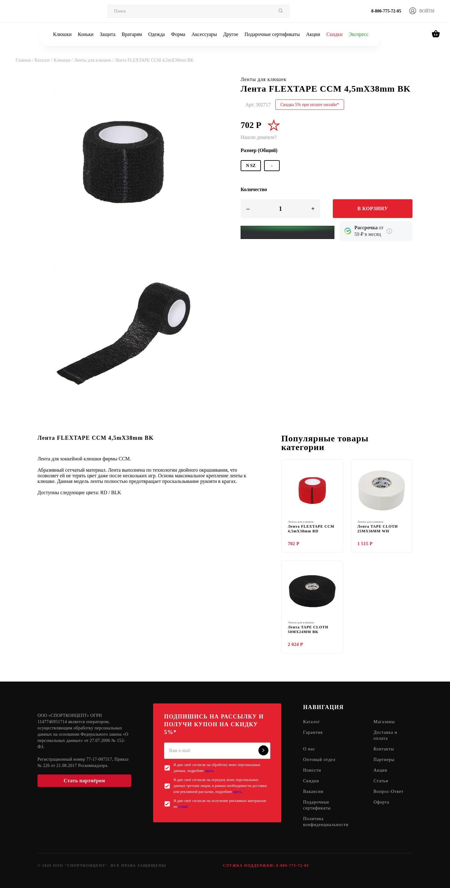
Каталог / (44, 60)
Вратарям (132, 34)
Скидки (334, 34)
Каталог (311, 722)
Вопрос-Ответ (388, 791)
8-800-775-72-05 (386, 11)
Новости (312, 770)
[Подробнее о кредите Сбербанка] (389, 231)
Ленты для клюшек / (94, 60)
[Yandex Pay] (287, 232)
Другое (230, 34)
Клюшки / (64, 60)
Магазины (384, 722)
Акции (313, 34)
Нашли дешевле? (259, 137)
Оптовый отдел (319, 760)
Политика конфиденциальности (325, 822)
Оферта (381, 802)
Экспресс (358, 34)
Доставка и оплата (385, 735)
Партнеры (383, 760)
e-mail (183, 806)
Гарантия (313, 732)
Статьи (380, 781)
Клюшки (62, 34)
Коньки (85, 34)
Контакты (383, 749)
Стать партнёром (84, 780)
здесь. (209, 771)
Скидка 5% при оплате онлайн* (309, 104)
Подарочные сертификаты (272, 34)
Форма (178, 34)
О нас (309, 749)
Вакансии (313, 791)
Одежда (156, 34)
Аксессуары (204, 34)
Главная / (25, 60)
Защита (107, 34)
